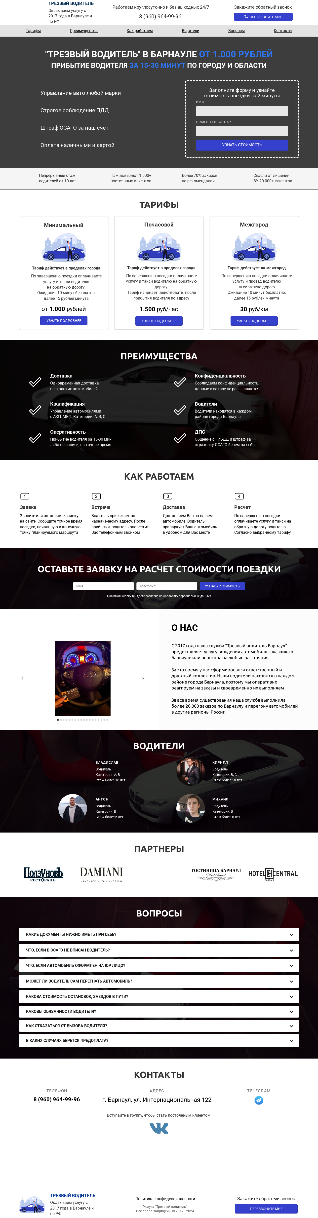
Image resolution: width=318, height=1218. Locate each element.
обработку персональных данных (187, 596)
